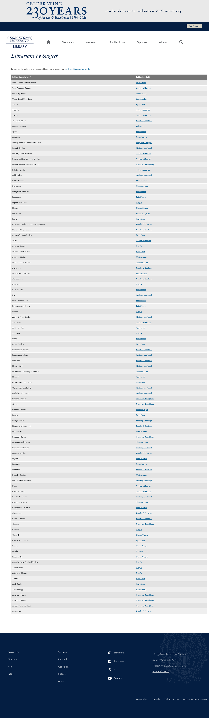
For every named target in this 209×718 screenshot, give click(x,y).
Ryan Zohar (140, 104)
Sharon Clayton (142, 186)
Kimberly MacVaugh (144, 148)
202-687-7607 (161, 672)
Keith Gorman (141, 273)
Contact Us (13, 652)
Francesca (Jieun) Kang (145, 164)
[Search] (181, 42)
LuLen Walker (141, 99)
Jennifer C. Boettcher (144, 120)
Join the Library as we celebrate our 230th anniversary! (144, 10)
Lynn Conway (141, 93)
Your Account (194, 26)
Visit (10, 666)
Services (68, 42)
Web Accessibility (171, 699)
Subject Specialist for (21, 77)
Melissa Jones (141, 181)
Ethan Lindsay (141, 82)
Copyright (156, 699)
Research (91, 42)
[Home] (48, 42)
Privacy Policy (141, 699)
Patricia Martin (141, 551)
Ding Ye (139, 202)
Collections (117, 42)
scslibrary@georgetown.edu (77, 68)
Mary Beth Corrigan (144, 142)
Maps (10, 673)
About (163, 42)
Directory (12, 659)
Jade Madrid (141, 126)
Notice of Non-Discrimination (195, 699)
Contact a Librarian (143, 88)
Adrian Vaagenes (143, 110)
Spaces (142, 42)
